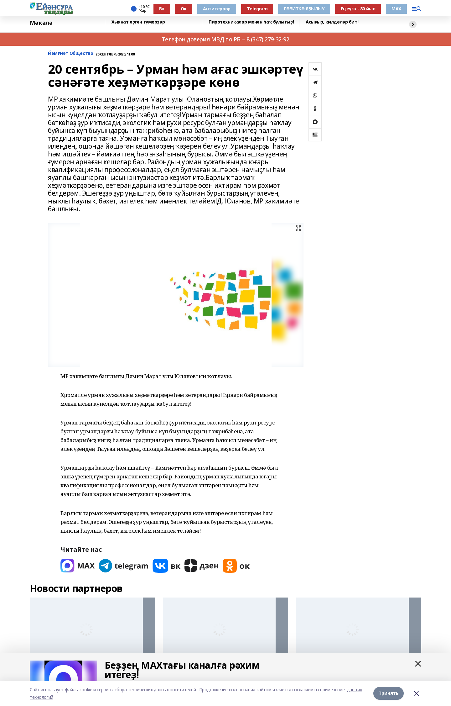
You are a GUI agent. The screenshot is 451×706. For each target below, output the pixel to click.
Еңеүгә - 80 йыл (358, 9)
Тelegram (257, 9)
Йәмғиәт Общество (70, 53)
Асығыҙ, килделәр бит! (332, 22)
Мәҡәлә (41, 22)
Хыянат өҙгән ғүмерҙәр (138, 22)
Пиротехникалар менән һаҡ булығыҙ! (251, 22)
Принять (388, 693)
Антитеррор (217, 9)
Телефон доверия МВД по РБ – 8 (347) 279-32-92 (225, 39)
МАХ (396, 9)
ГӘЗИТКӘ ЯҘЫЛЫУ (304, 9)
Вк (161, 9)
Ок (184, 9)
